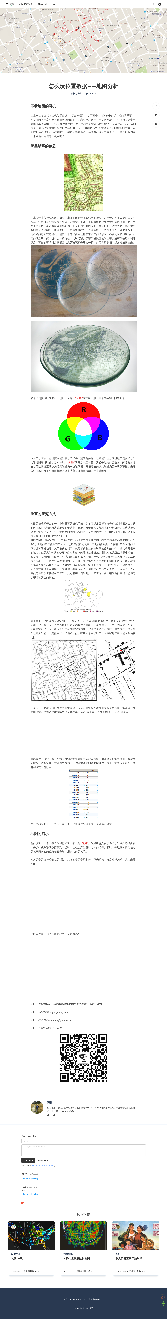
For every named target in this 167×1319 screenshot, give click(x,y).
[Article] (31, 1235)
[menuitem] (10, 4)
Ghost (100, 1299)
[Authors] (13, 1227)
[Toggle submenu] (53, 4)
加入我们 (42, 4)
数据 (117, 1254)
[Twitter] (54, 1115)
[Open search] (154, 4)
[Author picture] (37, 1107)
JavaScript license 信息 (83, 1308)
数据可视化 (15, 1254)
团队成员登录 (26, 4)
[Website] (48, 1115)
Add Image (43, 1160)
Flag (36, 1178)
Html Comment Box (42, 1165)
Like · (24, 1178)
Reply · (30, 1178)
